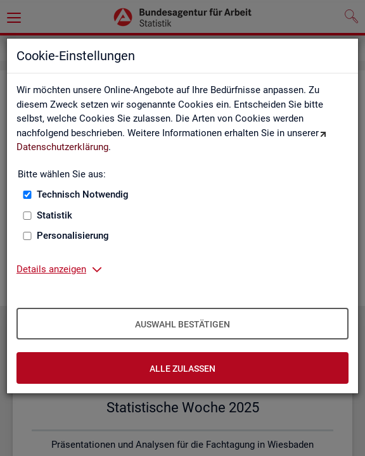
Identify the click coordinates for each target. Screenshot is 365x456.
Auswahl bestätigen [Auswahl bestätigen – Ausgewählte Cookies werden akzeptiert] (182, 324)
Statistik (54, 215)
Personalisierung (73, 235)
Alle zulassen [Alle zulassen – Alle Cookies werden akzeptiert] (182, 369)
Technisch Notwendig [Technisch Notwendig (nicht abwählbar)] (83, 194)
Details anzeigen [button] (51, 269)
